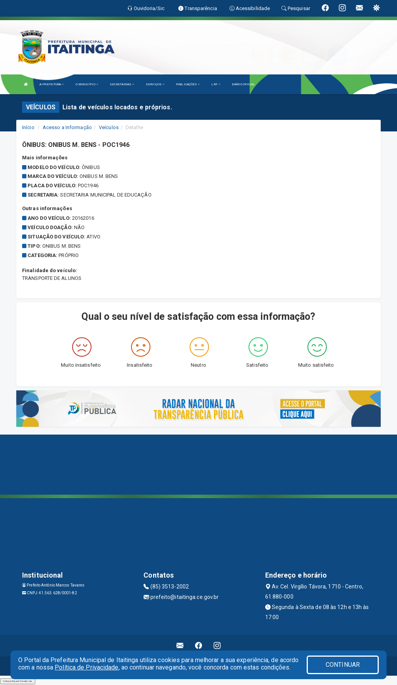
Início (28, 127)
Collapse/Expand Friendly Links (17, 681)
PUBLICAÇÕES (188, 84)
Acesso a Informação (67, 127)
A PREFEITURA (52, 84)
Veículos (109, 127)
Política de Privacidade (86, 667)
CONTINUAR (343, 664)
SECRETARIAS (122, 84)
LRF (215, 84)
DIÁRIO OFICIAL (243, 84)
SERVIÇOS (155, 84)
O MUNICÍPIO (87, 84)
